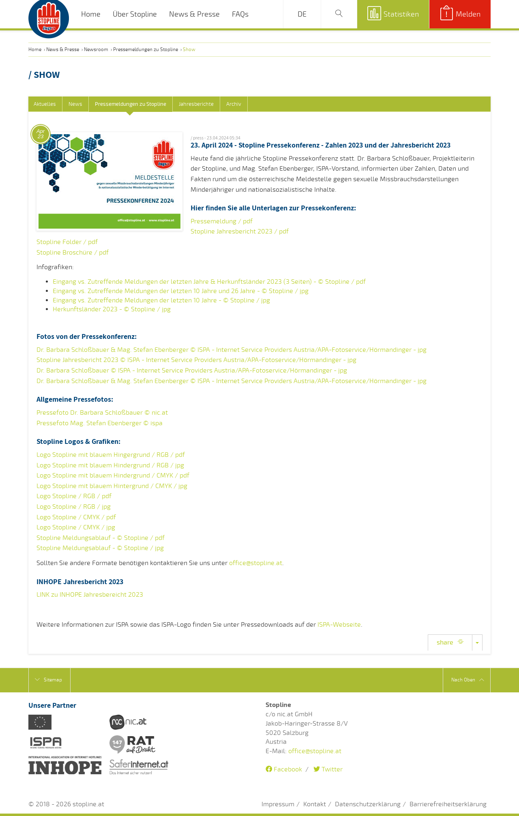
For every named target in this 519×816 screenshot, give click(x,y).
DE (302, 14)
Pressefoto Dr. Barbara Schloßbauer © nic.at (102, 413)
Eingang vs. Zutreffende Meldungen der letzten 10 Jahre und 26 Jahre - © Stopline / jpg (181, 291)
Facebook (284, 769)
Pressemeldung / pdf (222, 221)
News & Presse (194, 14)
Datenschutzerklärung (368, 804)
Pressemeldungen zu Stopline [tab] (130, 104)
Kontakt (314, 804)
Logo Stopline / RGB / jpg (73, 507)
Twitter (328, 769)
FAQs (240, 14)
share (450, 642)
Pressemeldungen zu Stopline (145, 49)
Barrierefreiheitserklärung (448, 804)
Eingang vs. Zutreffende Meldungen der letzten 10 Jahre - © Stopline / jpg (161, 300)
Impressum (278, 804)
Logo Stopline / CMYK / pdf (76, 517)
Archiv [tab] (233, 104)
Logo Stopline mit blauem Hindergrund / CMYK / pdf (112, 475)
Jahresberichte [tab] (196, 104)
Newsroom (96, 49)
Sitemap (48, 680)
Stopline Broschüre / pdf (72, 252)
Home (91, 14)
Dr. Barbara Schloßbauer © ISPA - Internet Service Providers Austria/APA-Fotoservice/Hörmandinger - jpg (191, 370)
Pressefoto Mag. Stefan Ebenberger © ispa (99, 423)
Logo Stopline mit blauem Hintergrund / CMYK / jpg (111, 486)
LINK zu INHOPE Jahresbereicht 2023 (89, 595)
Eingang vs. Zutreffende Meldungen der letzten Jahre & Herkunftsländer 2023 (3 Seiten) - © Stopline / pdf (209, 282)
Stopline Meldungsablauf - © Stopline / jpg (100, 548)
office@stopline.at (255, 563)
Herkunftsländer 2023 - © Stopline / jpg (112, 309)
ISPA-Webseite (339, 625)
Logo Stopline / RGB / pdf (74, 496)
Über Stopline (135, 14)
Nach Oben (467, 680)
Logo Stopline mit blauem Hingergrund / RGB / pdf (110, 455)
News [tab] (75, 104)
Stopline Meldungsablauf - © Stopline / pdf (100, 538)
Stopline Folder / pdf (67, 242)
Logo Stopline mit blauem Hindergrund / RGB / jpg (110, 465)
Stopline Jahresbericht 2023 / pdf (240, 231)
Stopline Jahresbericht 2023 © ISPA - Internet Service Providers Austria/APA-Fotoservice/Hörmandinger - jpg (196, 360)
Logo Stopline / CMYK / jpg (75, 527)
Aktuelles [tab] (45, 104)
